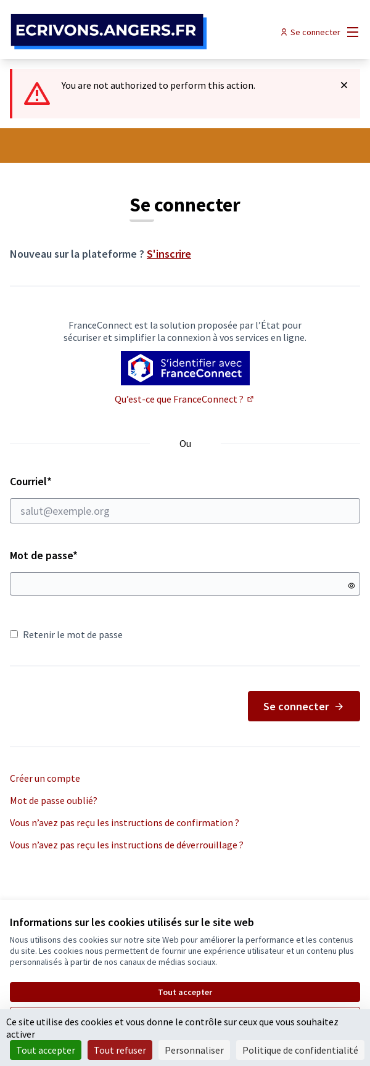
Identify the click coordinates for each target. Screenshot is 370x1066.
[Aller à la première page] (140, 32)
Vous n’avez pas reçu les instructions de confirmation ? (124, 822)
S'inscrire (169, 254)
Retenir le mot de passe (66, 634)
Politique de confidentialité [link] (300, 1050)
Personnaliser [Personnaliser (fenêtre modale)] (194, 1050)
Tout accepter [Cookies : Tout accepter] (45, 1050)
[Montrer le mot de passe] (351, 585)
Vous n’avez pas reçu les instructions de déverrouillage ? (127, 844)
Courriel (185, 498)
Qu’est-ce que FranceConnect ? (185, 399)
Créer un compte (45, 778)
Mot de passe (44, 555)
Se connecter (304, 706)
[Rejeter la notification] (344, 85)
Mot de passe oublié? (53, 800)
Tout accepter (185, 992)
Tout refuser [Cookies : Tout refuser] (120, 1050)
